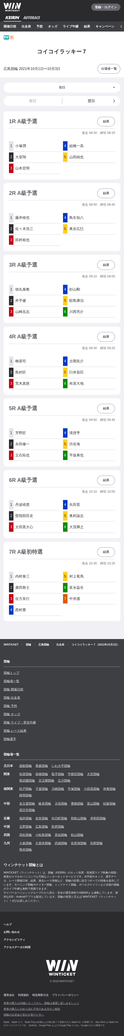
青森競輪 (41, 766)
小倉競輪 (25, 843)
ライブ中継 (70, 26)
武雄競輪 (61, 843)
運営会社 (9, 995)
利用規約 (23, 995)
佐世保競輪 (79, 843)
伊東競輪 (109, 789)
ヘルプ (8, 924)
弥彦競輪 (25, 774)
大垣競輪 (61, 803)
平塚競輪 (74, 789)
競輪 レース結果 (15, 730)
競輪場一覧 (11, 681)
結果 (87, 26)
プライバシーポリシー (65, 995)
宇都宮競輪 (75, 774)
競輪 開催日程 (13, 689)
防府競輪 (58, 826)
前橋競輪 (41, 774)
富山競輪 (93, 803)
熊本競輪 (25, 849)
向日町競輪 (59, 818)
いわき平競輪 (61, 766)
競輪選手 (10, 739)
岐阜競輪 (45, 803)
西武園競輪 (27, 780)
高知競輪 (61, 835)
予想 (39, 26)
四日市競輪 (27, 810)
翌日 (102, 101)
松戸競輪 (25, 789)
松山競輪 (77, 835)
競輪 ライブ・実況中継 (20, 722)
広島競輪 (41, 826)
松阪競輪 (109, 803)
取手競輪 (58, 774)
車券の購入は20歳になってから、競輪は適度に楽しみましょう (41, 1003)
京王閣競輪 (46, 780)
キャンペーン (105, 26)
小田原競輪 (92, 789)
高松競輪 (25, 835)
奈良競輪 (41, 818)
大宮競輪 (93, 774)
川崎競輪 (58, 789)
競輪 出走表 (12, 697)
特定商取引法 (40, 995)
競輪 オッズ (12, 714)
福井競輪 (25, 818)
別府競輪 (96, 843)
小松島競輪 (43, 835)
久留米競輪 (43, 843)
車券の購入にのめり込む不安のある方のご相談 (32, 1009)
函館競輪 (25, 766)
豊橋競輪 (77, 803)
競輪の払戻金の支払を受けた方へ (24, 1014)
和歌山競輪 (79, 818)
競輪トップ (11, 673)
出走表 (26, 26)
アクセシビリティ (14, 939)
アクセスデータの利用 (17, 947)
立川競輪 (64, 780)
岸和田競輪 (98, 818)
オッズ (52, 26)
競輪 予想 (10, 706)
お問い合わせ (12, 932)
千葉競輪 (41, 789)
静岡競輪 (25, 795)
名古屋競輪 (27, 803)
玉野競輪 (25, 826)
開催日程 (10, 26)
